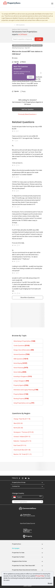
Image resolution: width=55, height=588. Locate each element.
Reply (23, 91)
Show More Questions (27, 297)
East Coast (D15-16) (20, 445)
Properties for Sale (18, 553)
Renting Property (21, 398)
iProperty (27, 536)
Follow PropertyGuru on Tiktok (33, 478)
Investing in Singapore (23, 376)
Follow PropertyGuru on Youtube (25, 478)
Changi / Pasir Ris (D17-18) (22, 419)
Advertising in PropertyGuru (24, 341)
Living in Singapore (21, 381)
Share (23, 62)
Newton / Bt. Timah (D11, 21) (23, 454)
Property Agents (21, 385)
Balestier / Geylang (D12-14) (22, 441)
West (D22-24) (18, 423)
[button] (41, 482)
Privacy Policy (40, 576)
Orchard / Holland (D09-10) (22, 436)
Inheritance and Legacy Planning (26, 390)
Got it (30, 77)
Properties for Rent (18, 557)
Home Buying (20, 363)
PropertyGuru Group (18, 482)
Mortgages (15, 548)
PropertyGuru (16, 544)
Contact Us (16, 486)
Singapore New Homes (19, 561)
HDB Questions (37, 45)
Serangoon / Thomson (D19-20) (24, 432)
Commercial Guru (27, 508)
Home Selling (20, 372)
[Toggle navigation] (52, 4)
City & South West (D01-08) (22, 450)
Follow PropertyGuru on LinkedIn (29, 478)
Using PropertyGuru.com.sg (24, 403)
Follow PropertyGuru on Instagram (22, 478)
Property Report (27, 531)
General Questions (22, 354)
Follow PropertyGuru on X (31, 478)
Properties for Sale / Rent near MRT (23, 565)
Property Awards (27, 515)
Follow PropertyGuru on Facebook (19, 478)
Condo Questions (22, 345)
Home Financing (21, 367)
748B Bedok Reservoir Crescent (22, 45)
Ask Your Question (27, 109)
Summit (27, 523)
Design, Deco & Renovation (24, 350)
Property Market (21, 394)
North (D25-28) (18, 428)
